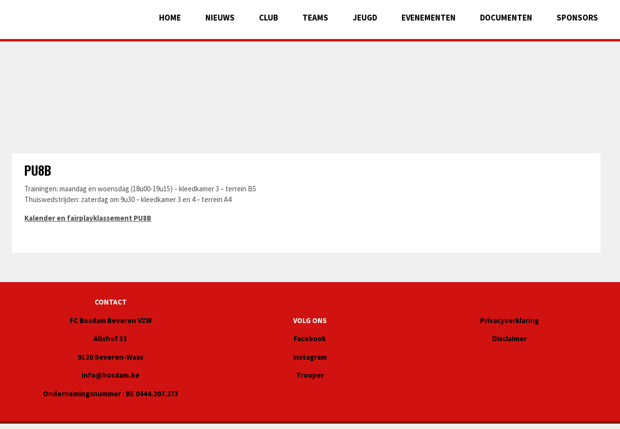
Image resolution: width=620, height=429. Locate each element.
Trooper (310, 375)
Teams (315, 17)
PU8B (37, 170)
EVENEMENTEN (428, 17)
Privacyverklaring (509, 320)
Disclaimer (509, 338)
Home (170, 17)
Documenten (506, 17)
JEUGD (365, 17)
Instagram (310, 357)
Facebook (310, 338)
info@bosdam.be (110, 375)
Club (268, 17)
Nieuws (220, 17)
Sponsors (577, 17)
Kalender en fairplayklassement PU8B (87, 218)
